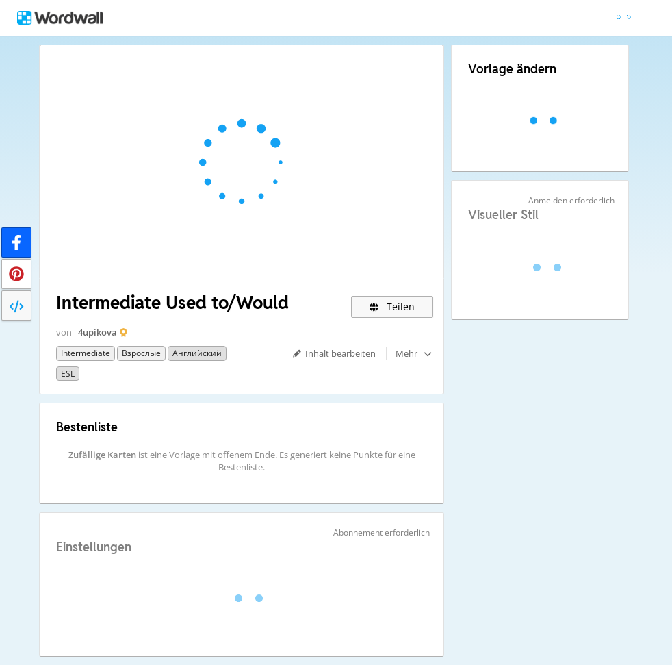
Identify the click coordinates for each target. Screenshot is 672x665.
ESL (68, 373)
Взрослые (141, 353)
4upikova (97, 332)
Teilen (392, 306)
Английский (197, 353)
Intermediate (85, 353)
